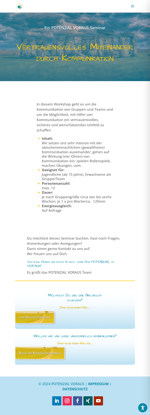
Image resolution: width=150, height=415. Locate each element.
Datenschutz (75, 389)
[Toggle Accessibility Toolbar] (143, 408)
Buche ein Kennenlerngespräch (40, 352)
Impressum (98, 383)
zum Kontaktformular (34, 317)
